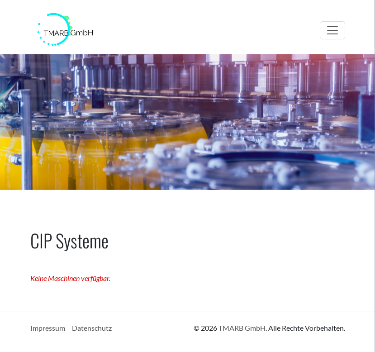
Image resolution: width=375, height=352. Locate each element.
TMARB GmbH (242, 327)
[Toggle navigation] (332, 30)
